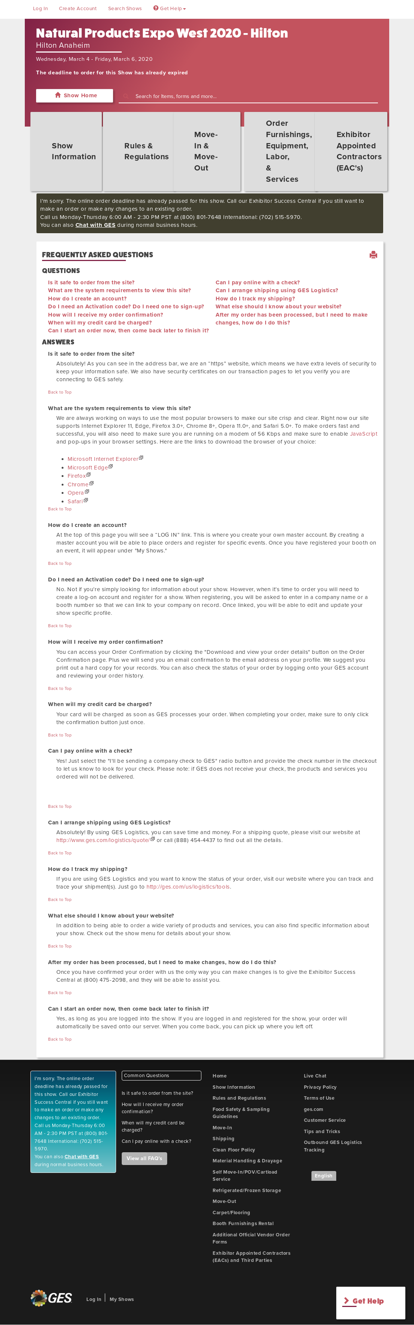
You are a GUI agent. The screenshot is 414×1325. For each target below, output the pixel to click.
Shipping (224, 1139)
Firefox (77, 475)
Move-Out (224, 1201)
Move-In (222, 1128)
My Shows (122, 1299)
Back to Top (60, 392)
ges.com (313, 1109)
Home (220, 1076)
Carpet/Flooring (232, 1213)
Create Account (78, 9)
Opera (76, 492)
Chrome (78, 484)
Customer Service (325, 1120)
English (324, 1176)
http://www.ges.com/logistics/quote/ (103, 840)
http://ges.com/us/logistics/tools (188, 886)
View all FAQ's (144, 1158)
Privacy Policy (320, 1087)
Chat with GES (96, 225)
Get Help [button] (169, 9)
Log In (40, 9)
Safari (75, 501)
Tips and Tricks (322, 1132)
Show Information (234, 1087)
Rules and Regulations (239, 1098)
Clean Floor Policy (234, 1150)
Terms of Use (319, 1098)
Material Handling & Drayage (247, 1161)
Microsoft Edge (88, 467)
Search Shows (125, 9)
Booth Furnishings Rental (243, 1224)
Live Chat (315, 1076)
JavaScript (364, 433)
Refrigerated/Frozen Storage (247, 1191)
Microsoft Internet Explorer (103, 459)
